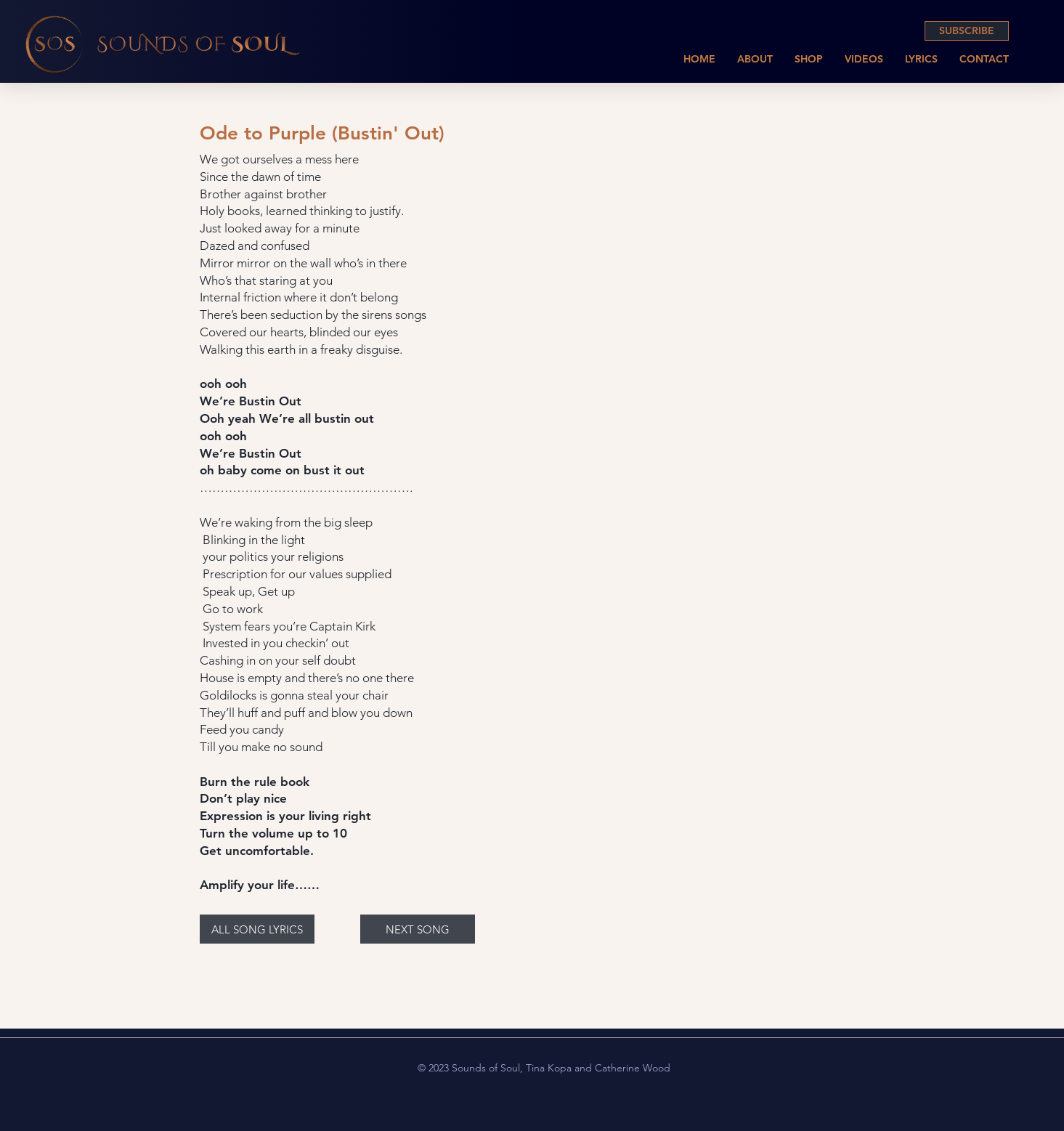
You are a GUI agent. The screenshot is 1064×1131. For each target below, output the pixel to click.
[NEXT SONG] (417, 929)
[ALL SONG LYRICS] (257, 929)
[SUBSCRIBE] (967, 31)
